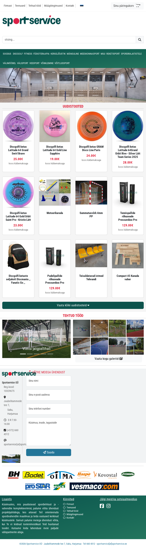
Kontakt (70, 5)
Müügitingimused (53, 5)
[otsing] (69, 39)
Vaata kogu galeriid (109, 358)
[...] (23, 354)
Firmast (8, 5)
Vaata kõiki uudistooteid (73, 305)
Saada (48, 452)
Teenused (20, 5)
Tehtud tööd (34, 5)
